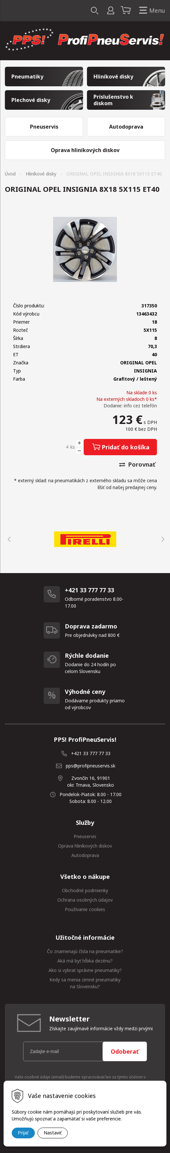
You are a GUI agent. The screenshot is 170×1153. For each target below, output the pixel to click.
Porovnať (137, 464)
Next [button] (162, 539)
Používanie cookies (85, 909)
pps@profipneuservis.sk (90, 766)
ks (72, 447)
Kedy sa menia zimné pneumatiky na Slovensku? (85, 983)
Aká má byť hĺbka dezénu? (85, 961)
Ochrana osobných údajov (85, 900)
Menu (150, 10)
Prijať (23, 1132)
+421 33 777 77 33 (90, 753)
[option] (85, 539)
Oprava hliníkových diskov (85, 846)
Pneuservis (85, 836)
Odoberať (125, 1051)
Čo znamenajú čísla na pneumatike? (85, 951)
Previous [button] (8, 539)
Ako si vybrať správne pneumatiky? (85, 970)
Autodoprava (85, 855)
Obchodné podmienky (85, 890)
